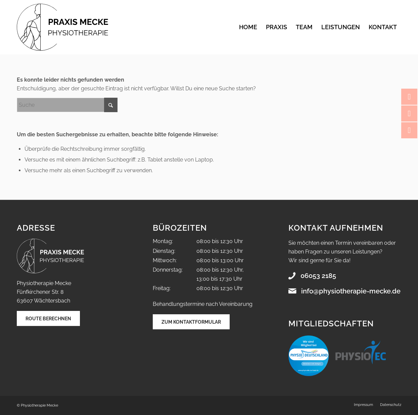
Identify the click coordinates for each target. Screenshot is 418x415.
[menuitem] (248, 27)
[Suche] (67, 105)
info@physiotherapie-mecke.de (351, 291)
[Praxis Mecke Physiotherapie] (62, 27)
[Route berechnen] (48, 318)
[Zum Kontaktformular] (191, 321)
